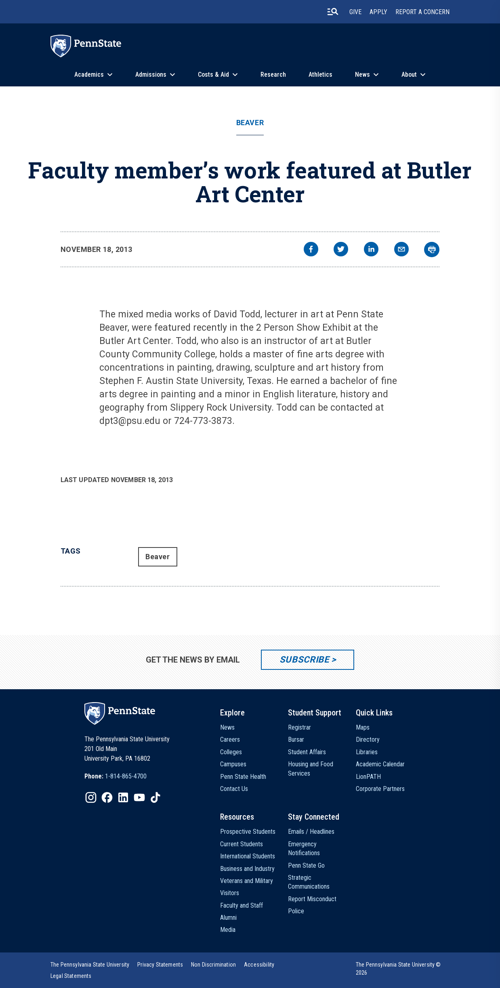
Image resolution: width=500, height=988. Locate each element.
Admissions (150, 74)
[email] (401, 250)
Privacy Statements (160, 964)
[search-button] (332, 11)
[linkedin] (371, 250)
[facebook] (311, 250)
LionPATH (368, 776)
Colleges (231, 752)
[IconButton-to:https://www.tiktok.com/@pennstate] (155, 797)
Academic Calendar (380, 764)
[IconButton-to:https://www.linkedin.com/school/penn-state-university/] (123, 797)
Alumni (228, 917)
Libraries (367, 752)
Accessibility (259, 964)
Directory (368, 739)
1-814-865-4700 (126, 776)
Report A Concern (422, 12)
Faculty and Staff (241, 905)
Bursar (296, 739)
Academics (89, 74)
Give (355, 12)
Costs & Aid (213, 74)
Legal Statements (71, 976)
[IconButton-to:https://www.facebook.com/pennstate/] (107, 797)
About (409, 74)
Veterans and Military (246, 881)
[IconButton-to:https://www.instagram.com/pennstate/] (90, 797)
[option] (115, 776)
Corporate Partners (380, 789)
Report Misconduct (312, 899)
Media (227, 929)
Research (273, 74)
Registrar (299, 727)
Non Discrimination (213, 964)
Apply (378, 12)
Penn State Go (306, 865)
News (362, 74)
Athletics (320, 74)
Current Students (241, 844)
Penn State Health (243, 776)
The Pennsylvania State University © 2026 (398, 968)
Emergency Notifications (304, 848)
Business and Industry (247, 869)
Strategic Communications (309, 882)
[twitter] (341, 250)
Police (296, 911)
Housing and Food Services (310, 768)
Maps (363, 727)
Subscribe (304, 659)
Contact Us (234, 789)
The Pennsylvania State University (89, 964)
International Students (247, 856)
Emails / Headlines (311, 831)
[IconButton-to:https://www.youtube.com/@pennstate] (139, 797)
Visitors (229, 893)
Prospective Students (247, 831)
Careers (230, 739)
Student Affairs (307, 752)
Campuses (233, 764)
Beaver (250, 123)
